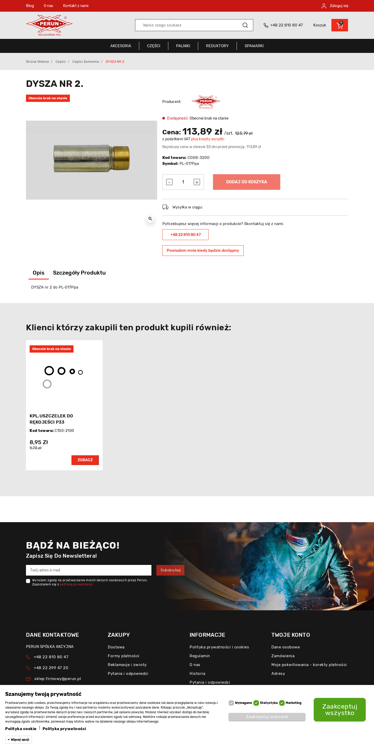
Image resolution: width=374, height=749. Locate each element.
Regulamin (200, 656)
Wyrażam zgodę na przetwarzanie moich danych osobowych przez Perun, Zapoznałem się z (89, 582)
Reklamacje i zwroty (127, 664)
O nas (48, 5)
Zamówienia (283, 656)
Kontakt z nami (76, 5)
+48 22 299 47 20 (51, 668)
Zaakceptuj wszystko (339, 710)
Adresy (278, 673)
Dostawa (116, 647)
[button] (339, 25)
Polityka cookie (21, 728)
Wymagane (243, 703)
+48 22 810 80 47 (185, 234)
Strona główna (37, 62)
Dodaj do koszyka (246, 181)
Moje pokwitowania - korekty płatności (309, 664)
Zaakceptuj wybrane (267, 716)
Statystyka (269, 703)
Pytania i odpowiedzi (128, 673)
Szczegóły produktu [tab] (79, 272)
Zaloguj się (335, 6)
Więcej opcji (20, 739)
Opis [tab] (39, 272)
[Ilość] (183, 182)
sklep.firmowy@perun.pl (57, 678)
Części (61, 62)
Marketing (294, 703)
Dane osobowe (285, 647)
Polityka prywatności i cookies (219, 647)
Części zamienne (85, 62)
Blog (30, 5)
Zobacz (85, 460)
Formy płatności (123, 656)
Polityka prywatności (64, 728)
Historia (197, 673)
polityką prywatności (76, 584)
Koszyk (319, 25)
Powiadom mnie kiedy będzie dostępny (203, 250)
